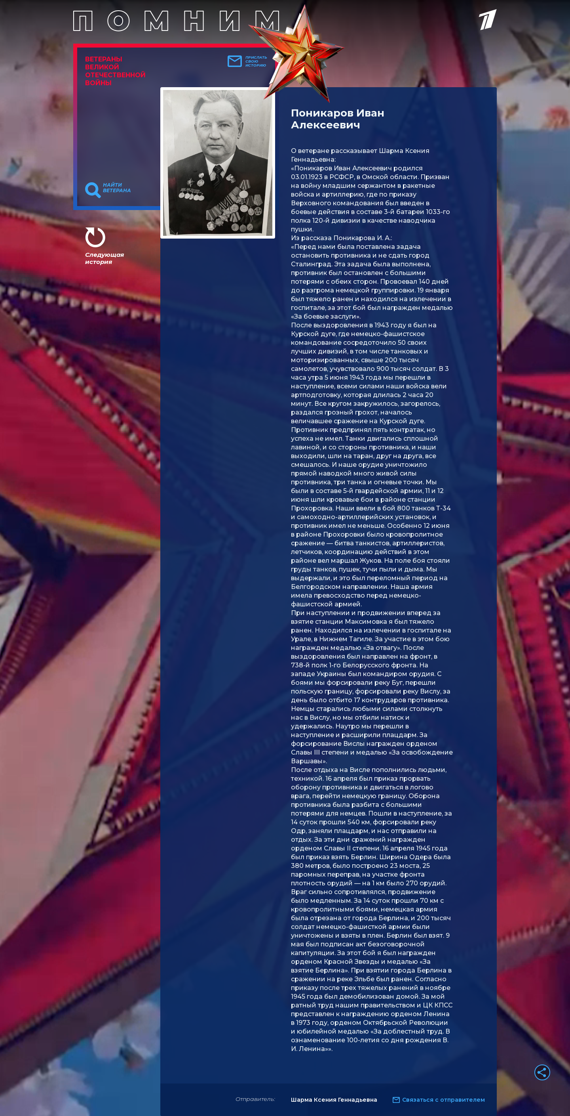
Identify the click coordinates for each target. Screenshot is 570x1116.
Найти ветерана (117, 187)
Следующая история (104, 258)
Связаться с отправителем (443, 1099)
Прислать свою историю (256, 61)
